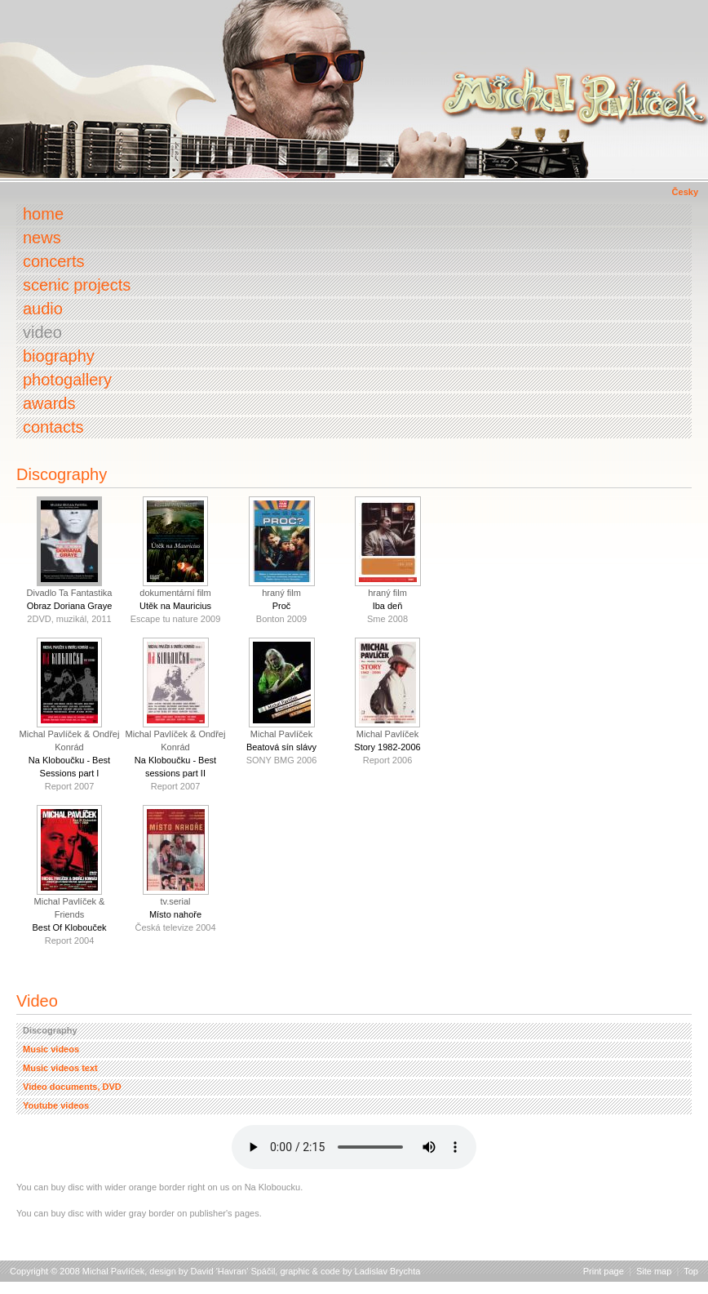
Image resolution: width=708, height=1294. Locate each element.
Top (691, 1271)
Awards (49, 403)
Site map (653, 1271)
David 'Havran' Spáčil (233, 1271)
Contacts (53, 427)
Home (43, 214)
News (42, 238)
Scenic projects (77, 285)
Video (42, 332)
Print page (603, 1271)
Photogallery (67, 380)
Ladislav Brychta (388, 1271)
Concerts (54, 261)
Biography (59, 356)
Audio (43, 309)
